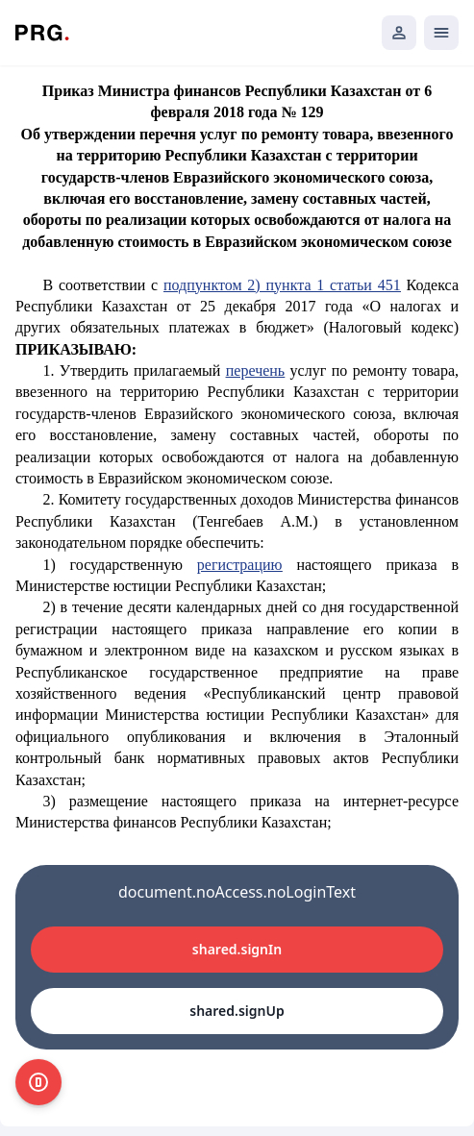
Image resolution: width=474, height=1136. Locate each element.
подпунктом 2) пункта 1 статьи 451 (282, 285)
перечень (255, 370)
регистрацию (240, 564)
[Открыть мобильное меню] (441, 32)
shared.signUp (236, 1010)
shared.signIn (237, 949)
